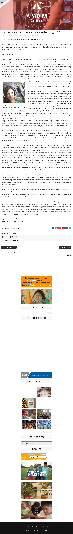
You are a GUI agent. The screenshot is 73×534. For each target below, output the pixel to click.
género (21, 35)
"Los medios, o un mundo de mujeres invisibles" (22, 40)
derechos (15, 35)
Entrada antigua (65, 247)
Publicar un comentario (12, 240)
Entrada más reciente (8, 247)
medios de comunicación (31, 35)
